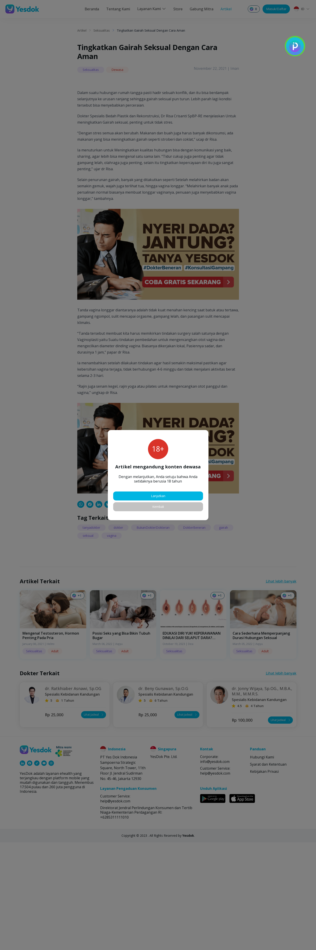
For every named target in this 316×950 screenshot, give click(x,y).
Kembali (158, 506)
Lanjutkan (158, 496)
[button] (206, 433)
